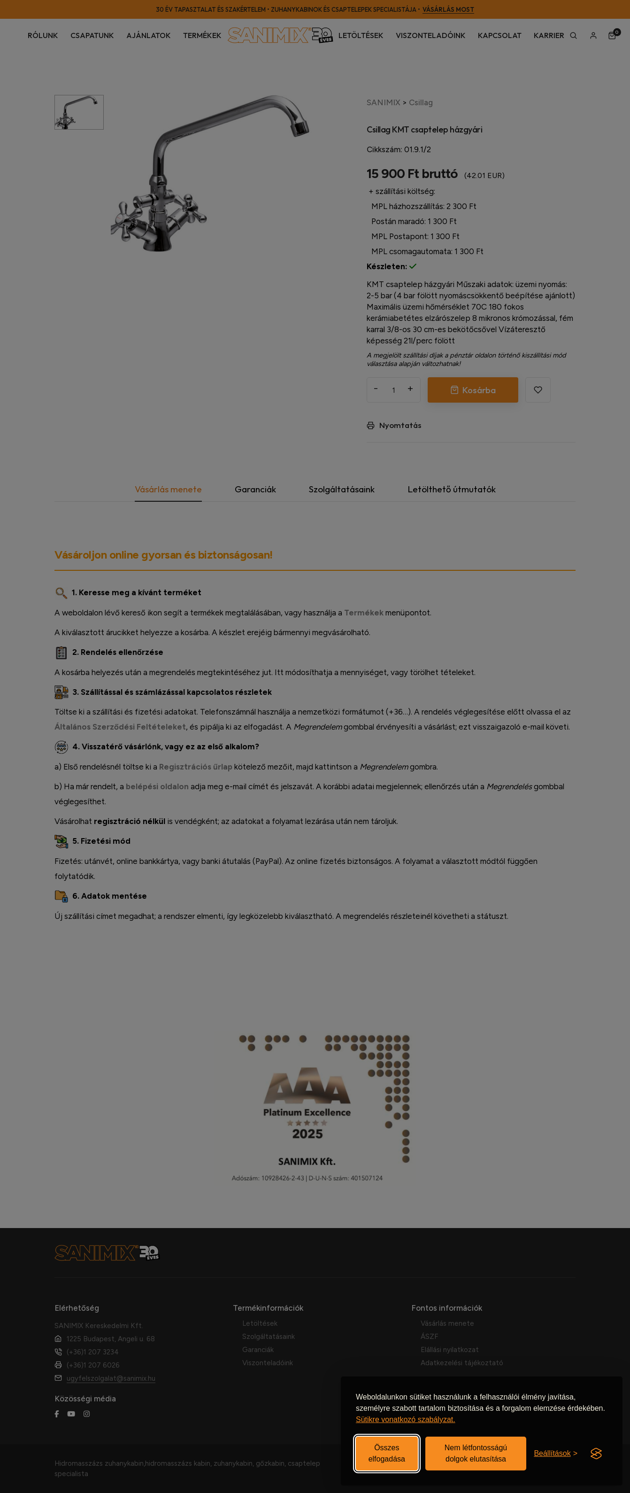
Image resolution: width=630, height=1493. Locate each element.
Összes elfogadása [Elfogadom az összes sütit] (387, 1453)
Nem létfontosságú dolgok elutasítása (476, 1453)
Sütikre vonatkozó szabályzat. (405, 1419)
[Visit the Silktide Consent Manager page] (596, 1453)
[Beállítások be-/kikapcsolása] (555, 1453)
